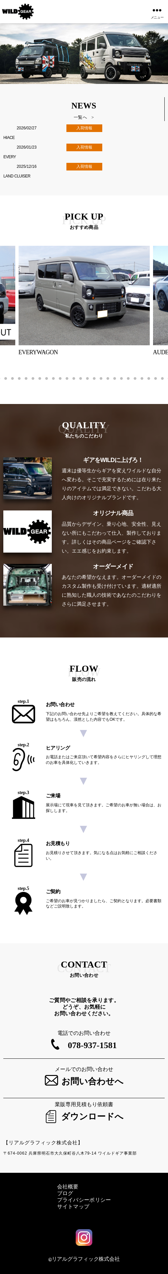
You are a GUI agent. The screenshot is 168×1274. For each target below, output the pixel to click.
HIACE (9, 137)
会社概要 (68, 1186)
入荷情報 (84, 128)
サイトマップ (73, 1206)
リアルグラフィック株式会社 (86, 1259)
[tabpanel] (84, 301)
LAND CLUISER (16, 176)
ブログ (65, 1193)
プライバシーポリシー (84, 1200)
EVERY (9, 157)
